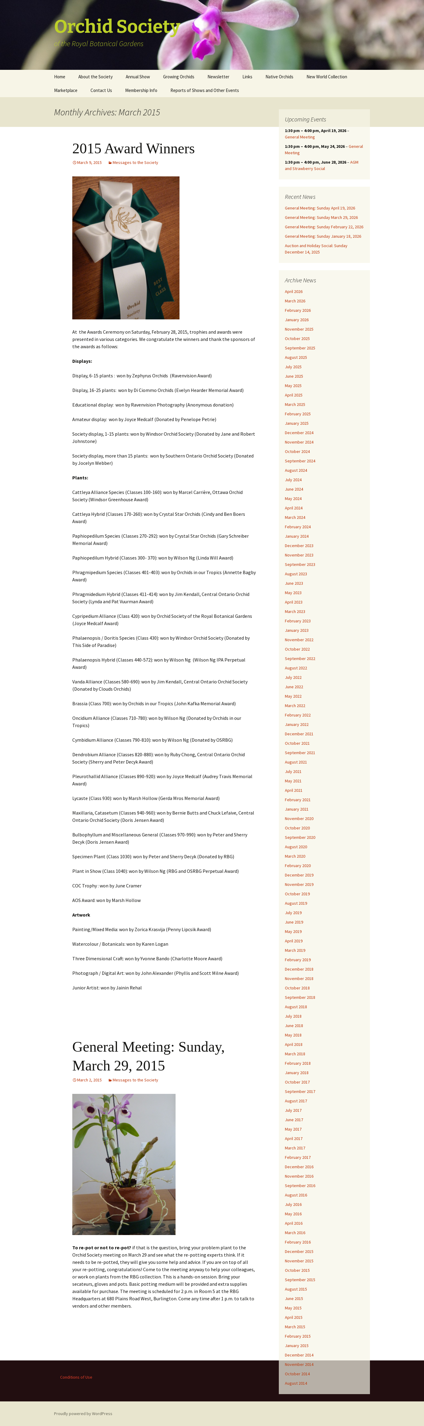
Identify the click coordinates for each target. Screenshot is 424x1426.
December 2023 (299, 545)
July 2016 (293, 1204)
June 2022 (294, 686)
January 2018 (297, 1072)
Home (59, 77)
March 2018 (295, 1054)
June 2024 (294, 489)
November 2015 (299, 1261)
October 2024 (297, 451)
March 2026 (295, 301)
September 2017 (300, 1091)
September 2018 (300, 997)
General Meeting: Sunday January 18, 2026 (323, 236)
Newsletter (218, 77)
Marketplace (65, 90)
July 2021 (293, 771)
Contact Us (101, 90)
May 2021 (293, 781)
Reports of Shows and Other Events (204, 90)
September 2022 (300, 658)
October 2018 (297, 988)
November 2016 (299, 1176)
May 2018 (293, 1035)
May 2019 (293, 931)
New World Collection (326, 77)
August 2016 (296, 1195)
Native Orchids (279, 77)
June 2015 (294, 1298)
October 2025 (297, 338)
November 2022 (299, 639)
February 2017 (298, 1157)
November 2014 (299, 1364)
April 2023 (294, 602)
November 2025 (299, 329)
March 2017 (295, 1148)
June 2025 (294, 376)
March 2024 (295, 517)
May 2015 (293, 1308)
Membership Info (141, 90)
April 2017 (294, 1138)
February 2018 (298, 1063)
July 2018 (293, 1016)
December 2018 (299, 969)
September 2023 (300, 564)
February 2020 (298, 865)
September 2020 (300, 837)
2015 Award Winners (133, 148)
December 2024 (299, 432)
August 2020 (296, 846)
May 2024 (293, 498)
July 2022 (293, 677)
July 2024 (293, 479)
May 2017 (293, 1129)
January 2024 (297, 536)
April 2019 (294, 941)
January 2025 (297, 423)
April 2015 (294, 1317)
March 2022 (295, 705)
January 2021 (297, 809)
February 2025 (298, 414)
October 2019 (297, 894)
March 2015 (295, 1326)
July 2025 (293, 366)
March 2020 (295, 856)
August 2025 (296, 357)
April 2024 (294, 508)
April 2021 (294, 790)
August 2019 (296, 903)
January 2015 (297, 1345)
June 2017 (294, 1119)
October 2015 (297, 1270)
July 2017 (293, 1110)
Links (247, 77)
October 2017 (297, 1082)
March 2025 (295, 404)
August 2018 (296, 1006)
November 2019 (299, 884)
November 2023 (299, 555)
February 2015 (298, 1336)
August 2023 (296, 574)
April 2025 (294, 395)
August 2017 (296, 1101)
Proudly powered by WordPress (83, 1413)
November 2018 (299, 978)
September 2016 (300, 1185)
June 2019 (294, 922)
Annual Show (138, 77)
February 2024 (298, 526)
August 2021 (296, 762)
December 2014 (299, 1355)
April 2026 (294, 291)
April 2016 (294, 1223)
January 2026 (297, 319)
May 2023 (293, 592)
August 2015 (296, 1289)
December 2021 (299, 734)
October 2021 (297, 743)
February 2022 (298, 715)
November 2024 (299, 442)
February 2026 (298, 310)
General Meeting (300, 137)
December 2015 (299, 1251)
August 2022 (296, 668)
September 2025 (300, 348)
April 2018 (294, 1044)
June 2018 (294, 1025)
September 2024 (300, 461)
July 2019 (293, 912)
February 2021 (298, 799)
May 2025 (293, 385)
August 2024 (296, 470)
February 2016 (298, 1242)
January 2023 (297, 630)
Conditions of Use (76, 1377)
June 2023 (294, 583)
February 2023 (298, 621)
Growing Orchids (178, 77)
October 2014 (297, 1374)
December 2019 (299, 875)
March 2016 (295, 1232)
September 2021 (300, 752)
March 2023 (295, 611)
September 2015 (300, 1279)
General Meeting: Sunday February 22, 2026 (324, 227)
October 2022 (297, 649)
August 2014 (296, 1383)
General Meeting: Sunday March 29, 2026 (321, 217)
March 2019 (295, 950)
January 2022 (297, 724)
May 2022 (293, 696)
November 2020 (299, 818)
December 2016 (299, 1166)
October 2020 (297, 828)
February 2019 (298, 959)
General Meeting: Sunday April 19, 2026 (320, 208)
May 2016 (293, 1214)
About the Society (95, 77)
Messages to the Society (135, 162)
